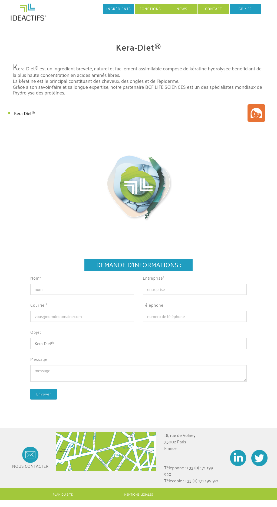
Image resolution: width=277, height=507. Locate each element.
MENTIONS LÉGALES (138, 494)
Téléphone (153, 305)
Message (39, 359)
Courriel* (38, 305)
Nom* (35, 278)
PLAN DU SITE (63, 494)
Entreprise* (153, 278)
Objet (35, 332)
